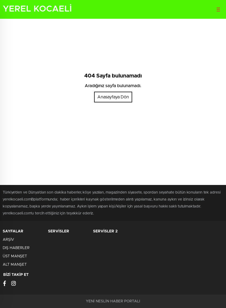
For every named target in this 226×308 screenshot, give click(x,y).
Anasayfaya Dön (113, 97)
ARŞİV (8, 240)
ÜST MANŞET (15, 256)
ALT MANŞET (15, 264)
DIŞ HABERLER (16, 248)
